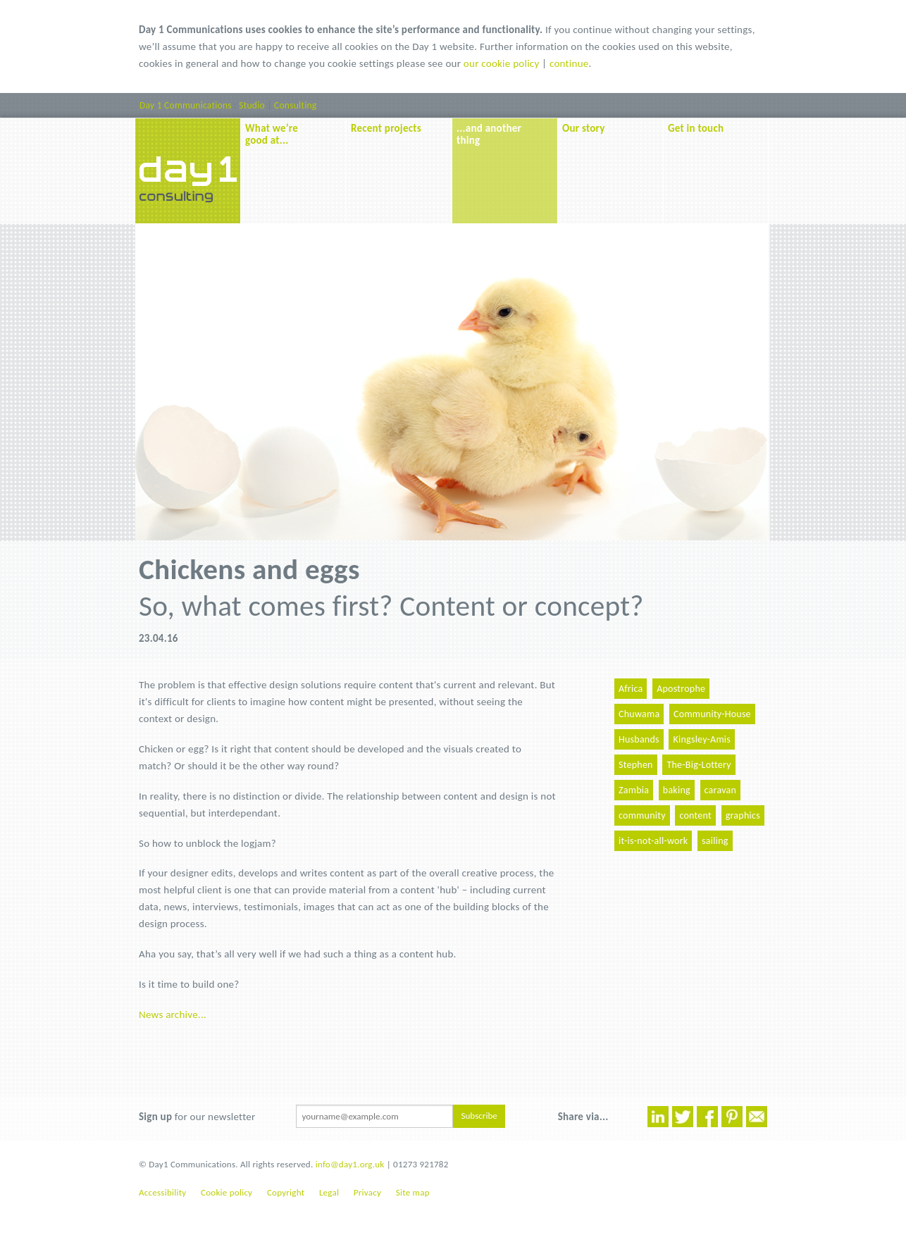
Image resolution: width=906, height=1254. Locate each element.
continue (569, 63)
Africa (631, 689)
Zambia (634, 790)
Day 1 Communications (185, 105)
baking (676, 790)
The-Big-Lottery (698, 765)
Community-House (712, 714)
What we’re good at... (271, 134)
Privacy (367, 1192)
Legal (329, 1192)
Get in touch (696, 128)
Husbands (639, 739)
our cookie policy (502, 63)
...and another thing (489, 134)
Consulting (295, 105)
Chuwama (639, 714)
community (642, 815)
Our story (583, 128)
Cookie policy (226, 1192)
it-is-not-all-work (653, 841)
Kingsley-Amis (702, 739)
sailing (715, 841)
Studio (252, 105)
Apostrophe (681, 689)
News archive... (172, 1014)
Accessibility (162, 1192)
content (695, 815)
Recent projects (386, 128)
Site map (413, 1192)
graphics (743, 815)
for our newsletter (197, 1116)
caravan (721, 790)
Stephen (636, 765)
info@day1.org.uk (350, 1164)
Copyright (285, 1192)
